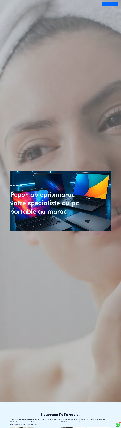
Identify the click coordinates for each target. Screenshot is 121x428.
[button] (110, 4)
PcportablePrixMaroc (11, 4)
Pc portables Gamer (40, 4)
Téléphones (53, 4)
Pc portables (25, 4)
